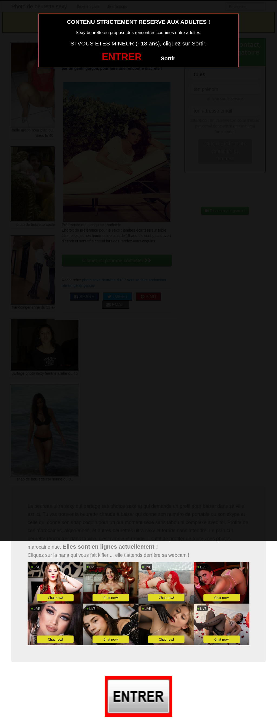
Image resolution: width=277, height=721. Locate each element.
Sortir (168, 58)
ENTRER (122, 56)
